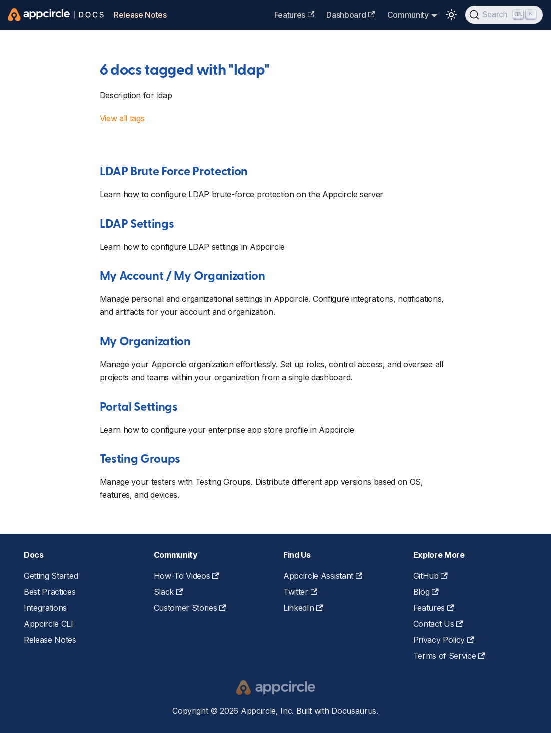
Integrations (45, 608)
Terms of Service (450, 656)
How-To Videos (187, 576)
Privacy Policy (444, 640)
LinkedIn (304, 608)
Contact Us (439, 624)
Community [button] (408, 15)
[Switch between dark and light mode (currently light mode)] (452, 15)
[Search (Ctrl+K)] (504, 15)
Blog (426, 592)
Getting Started (51, 576)
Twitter (301, 592)
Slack (169, 592)
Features (294, 15)
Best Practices (50, 592)
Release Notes (140, 15)
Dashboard (350, 15)
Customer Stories (190, 608)
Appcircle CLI (49, 624)
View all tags (122, 118)
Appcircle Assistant (323, 576)
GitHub (431, 576)
